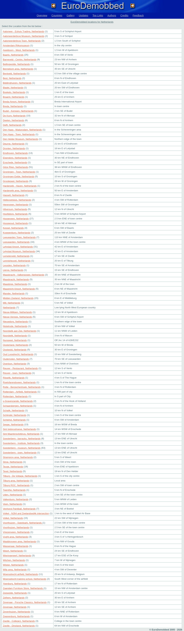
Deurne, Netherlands (13, 143)
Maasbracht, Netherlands (16, 279)
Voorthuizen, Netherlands (16, 527)
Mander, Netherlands (14, 293)
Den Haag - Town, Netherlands (19, 134)
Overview (42, 15)
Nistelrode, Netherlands (15, 326)
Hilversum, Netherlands (15, 209)
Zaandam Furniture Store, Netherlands (23, 588)
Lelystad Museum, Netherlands (19, 251)
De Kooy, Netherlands (14, 115)
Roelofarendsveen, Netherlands (19, 382)
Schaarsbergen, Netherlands (18, 405)
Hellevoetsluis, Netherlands (17, 200)
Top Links (98, 15)
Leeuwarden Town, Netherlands (19, 237)
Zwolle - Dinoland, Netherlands (19, 625)
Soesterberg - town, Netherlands (19, 452)
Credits (124, 15)
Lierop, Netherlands (13, 270)
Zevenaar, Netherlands (15, 607)
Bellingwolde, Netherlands (16, 64)
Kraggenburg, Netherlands (16, 232)
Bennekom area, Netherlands (18, 68)
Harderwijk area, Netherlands (18, 190)
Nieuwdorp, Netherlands (15, 321)
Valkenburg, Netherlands (15, 499)
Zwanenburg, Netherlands (16, 616)
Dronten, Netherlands (14, 148)
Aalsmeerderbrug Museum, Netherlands (23, 36)
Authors (111, 15)
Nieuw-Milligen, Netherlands (17, 312)
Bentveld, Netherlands (14, 73)
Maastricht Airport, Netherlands (19, 288)
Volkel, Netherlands (13, 518)
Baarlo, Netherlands (13, 54)
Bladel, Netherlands (13, 87)
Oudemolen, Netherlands (16, 359)
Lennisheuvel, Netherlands (17, 260)
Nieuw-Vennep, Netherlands (17, 317)
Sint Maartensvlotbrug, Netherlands (21, 433)
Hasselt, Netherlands (14, 195)
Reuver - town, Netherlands (17, 373)
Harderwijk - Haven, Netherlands (20, 185)
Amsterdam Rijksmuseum (16, 45)
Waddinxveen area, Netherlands (19, 541)
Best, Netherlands (12, 78)
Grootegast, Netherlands (15, 181)
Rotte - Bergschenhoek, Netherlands (22, 387)
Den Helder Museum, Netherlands (20, 139)
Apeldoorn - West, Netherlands (19, 50)
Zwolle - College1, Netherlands (19, 621)
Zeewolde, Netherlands (15, 593)
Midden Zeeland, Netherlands (18, 298)
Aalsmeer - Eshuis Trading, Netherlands (23, 31)
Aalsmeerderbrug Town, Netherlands (22, 40)
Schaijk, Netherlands (13, 410)
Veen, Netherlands (12, 504)
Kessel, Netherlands (13, 228)
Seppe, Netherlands (13, 424)
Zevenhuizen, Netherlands (16, 611)
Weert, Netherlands (13, 550)
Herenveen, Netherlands (15, 204)
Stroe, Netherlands (12, 462)
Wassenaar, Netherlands (15, 546)
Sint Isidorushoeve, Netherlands (19, 429)
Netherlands (9, 307)
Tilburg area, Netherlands (16, 480)
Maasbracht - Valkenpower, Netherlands (23, 274)
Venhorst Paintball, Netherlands (19, 508)
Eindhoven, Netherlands (15, 153)
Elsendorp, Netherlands (15, 157)
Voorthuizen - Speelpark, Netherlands (22, 522)
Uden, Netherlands (12, 494)
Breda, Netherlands (13, 106)
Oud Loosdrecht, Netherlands (18, 354)
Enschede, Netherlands (15, 162)
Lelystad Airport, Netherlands (18, 246)
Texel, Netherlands (12, 471)
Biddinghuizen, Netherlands (17, 83)
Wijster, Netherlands (13, 565)
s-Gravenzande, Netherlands (18, 401)
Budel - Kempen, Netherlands (18, 111)
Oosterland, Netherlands (15, 345)
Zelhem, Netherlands (14, 597)
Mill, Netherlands (11, 302)
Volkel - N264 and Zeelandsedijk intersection (26, 513)
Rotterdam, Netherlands (15, 396)
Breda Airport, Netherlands (16, 101)
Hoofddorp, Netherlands (15, 214)
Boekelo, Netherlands (14, 92)
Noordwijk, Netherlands (15, 335)
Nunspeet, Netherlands (15, 340)
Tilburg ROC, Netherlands (16, 485)
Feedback (138, 15)
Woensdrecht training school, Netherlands (24, 579)
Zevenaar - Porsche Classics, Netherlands (25, 602)
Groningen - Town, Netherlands (19, 171)
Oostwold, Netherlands (15, 349)
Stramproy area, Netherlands (18, 457)
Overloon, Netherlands (14, 363)
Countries (57, 15)
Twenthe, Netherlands (14, 490)
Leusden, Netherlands (14, 265)
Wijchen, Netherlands (14, 560)
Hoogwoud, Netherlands (15, 223)
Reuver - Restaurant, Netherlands (20, 368)
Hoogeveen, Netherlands (16, 218)
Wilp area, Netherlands (15, 569)
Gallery (70, 15)
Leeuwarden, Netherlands (16, 242)
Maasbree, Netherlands (15, 284)
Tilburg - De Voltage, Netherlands (20, 476)
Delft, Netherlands (12, 125)
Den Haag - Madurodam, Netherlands (22, 129)
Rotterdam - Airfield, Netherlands (20, 391)
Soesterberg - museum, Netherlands (22, 448)
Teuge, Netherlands (13, 466)
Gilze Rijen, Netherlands (15, 167)
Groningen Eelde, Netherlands (18, 176)
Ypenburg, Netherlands (15, 583)
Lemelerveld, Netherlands (16, 256)
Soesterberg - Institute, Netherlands (21, 443)
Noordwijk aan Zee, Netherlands (19, 331)
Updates (83, 15)
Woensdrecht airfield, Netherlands (20, 574)
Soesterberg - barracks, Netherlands (22, 438)
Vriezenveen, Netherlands (16, 532)
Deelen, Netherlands (13, 120)
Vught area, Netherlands (15, 536)
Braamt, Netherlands (13, 97)
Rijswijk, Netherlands (14, 377)
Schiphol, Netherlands (14, 419)
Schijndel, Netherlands (14, 415)
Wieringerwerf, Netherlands (17, 555)
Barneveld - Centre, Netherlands (19, 59)
